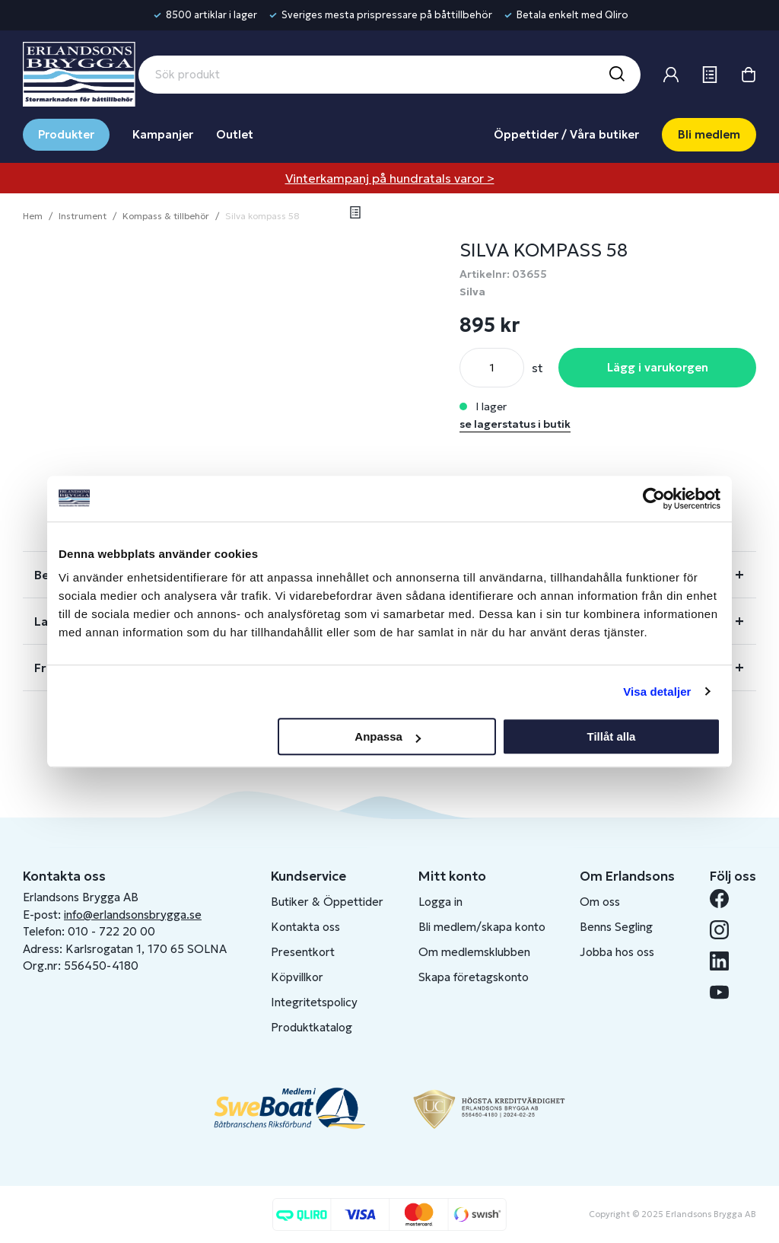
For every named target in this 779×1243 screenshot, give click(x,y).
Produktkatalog (311, 1027)
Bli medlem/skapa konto (481, 927)
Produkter (66, 134)
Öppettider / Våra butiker (566, 134)
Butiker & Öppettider (327, 901)
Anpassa (388, 736)
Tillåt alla (611, 736)
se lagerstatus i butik (515, 424)
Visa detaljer (657, 691)
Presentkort (303, 952)
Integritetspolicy (314, 1002)
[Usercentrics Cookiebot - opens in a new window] (653, 498)
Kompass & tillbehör (165, 216)
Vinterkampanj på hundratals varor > (389, 178)
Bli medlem (709, 134)
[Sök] (616, 75)
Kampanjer (162, 134)
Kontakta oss (305, 927)
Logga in (440, 901)
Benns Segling (616, 927)
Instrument (83, 216)
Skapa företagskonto (473, 977)
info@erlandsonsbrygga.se (133, 914)
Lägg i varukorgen (657, 367)
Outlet (234, 134)
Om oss (600, 901)
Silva (472, 291)
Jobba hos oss (617, 952)
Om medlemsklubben (474, 952)
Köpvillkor (297, 977)
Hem (33, 216)
